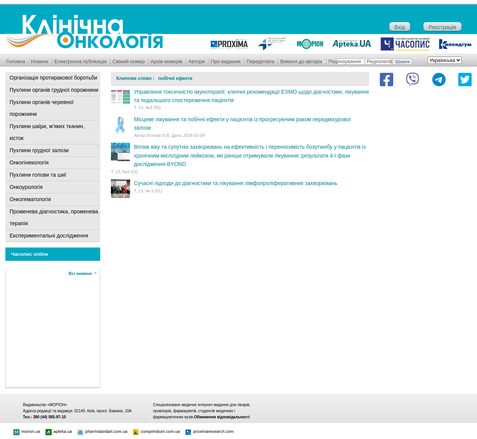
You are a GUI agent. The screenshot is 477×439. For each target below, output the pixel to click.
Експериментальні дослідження (49, 236)
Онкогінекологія (29, 162)
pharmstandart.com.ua (102, 431)
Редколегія (379, 61)
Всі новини (80, 273)
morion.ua (26, 431)
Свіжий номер (128, 61)
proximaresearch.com (209, 431)
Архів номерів (166, 61)
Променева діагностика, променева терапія (54, 217)
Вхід (399, 27)
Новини (39, 61)
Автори (196, 61)
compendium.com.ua (156, 431)
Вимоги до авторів (301, 61)
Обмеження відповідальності (222, 417)
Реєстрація (442, 27)
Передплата (260, 61)
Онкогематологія (30, 199)
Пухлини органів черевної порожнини (41, 108)
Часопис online (29, 254)
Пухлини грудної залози (39, 150)
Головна (15, 61)
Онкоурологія (26, 187)
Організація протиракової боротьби (53, 78)
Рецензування (345, 61)
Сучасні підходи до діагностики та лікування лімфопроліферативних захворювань (235, 183)
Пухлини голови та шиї (38, 175)
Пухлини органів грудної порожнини (54, 90)
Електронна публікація (80, 61)
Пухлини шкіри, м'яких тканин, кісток (47, 132)
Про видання (226, 61)
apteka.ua (59, 431)
